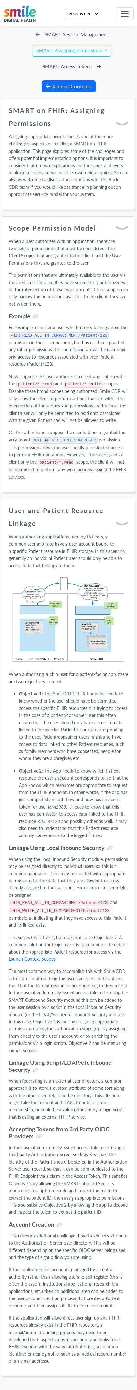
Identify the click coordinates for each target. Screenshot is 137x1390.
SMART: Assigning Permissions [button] (69, 50)
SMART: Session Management (72, 34)
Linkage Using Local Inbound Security (57, 847)
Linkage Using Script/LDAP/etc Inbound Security (60, 1066)
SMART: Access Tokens (71, 66)
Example (19, 315)
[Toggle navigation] (125, 13)
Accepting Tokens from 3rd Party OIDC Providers (59, 1132)
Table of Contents (68, 86)
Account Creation (31, 1224)
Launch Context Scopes (32, 959)
